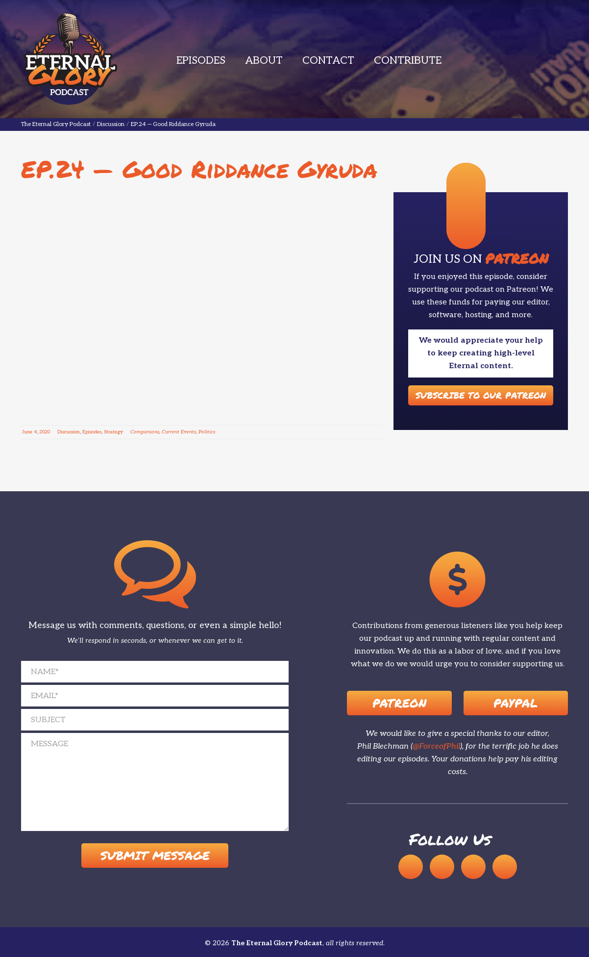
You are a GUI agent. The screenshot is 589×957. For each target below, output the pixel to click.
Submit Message (155, 855)
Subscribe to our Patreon (481, 395)
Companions (144, 432)
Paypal (515, 702)
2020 (44, 432)
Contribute (408, 60)
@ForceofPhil (436, 746)
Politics (206, 432)
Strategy (113, 432)
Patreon (399, 702)
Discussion (68, 432)
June (27, 432)
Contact (328, 60)
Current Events (179, 432)
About (264, 60)
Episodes (200, 60)
